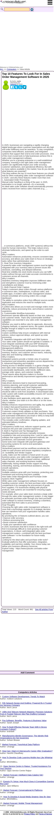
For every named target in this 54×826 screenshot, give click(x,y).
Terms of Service (45, 814)
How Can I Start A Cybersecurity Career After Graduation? (27, 751)
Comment (13, 84)
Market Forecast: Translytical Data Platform (21, 744)
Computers (11, 69)
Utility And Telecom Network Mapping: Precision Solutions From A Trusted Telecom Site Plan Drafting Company (26, 713)
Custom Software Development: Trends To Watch (23, 696)
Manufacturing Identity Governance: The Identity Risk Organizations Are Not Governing (24, 737)
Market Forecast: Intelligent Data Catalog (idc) (23, 775)
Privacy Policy (29, 814)
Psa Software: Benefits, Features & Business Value (24, 720)
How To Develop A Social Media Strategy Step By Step (27, 797)
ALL (1, 69)
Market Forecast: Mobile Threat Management (22, 803)
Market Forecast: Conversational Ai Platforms (23, 790)
